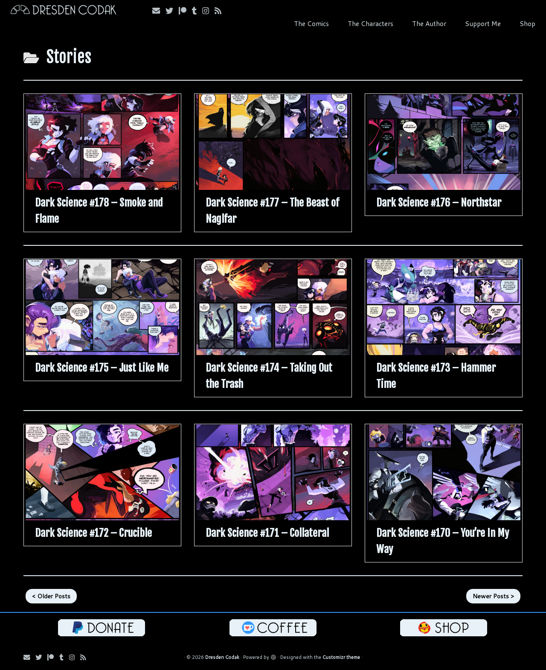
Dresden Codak (222, 657)
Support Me (483, 23)
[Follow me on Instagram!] (208, 10)
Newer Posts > (493, 596)
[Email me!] (159, 10)
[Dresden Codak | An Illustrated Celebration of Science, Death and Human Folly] (63, 10)
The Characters (370, 23)
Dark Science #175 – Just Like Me (101, 367)
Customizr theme (341, 657)
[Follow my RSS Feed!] (221, 10)
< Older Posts (51, 596)
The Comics (311, 23)
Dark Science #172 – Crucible (93, 533)
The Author (429, 23)
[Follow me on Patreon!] (185, 10)
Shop (527, 23)
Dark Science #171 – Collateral (267, 533)
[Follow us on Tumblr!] (197, 10)
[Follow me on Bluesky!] (172, 10)
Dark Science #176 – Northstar (438, 202)
